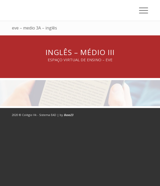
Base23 (68, 115)
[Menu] (141, 10)
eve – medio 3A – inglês (34, 28)
